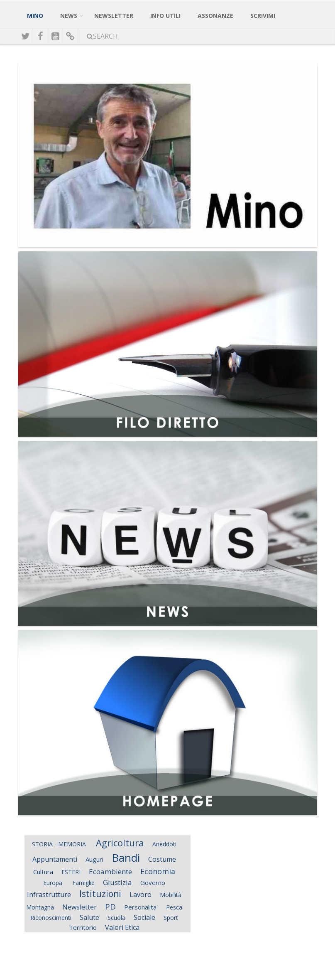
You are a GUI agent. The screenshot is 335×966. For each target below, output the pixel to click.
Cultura (43, 872)
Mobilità (170, 895)
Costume (162, 859)
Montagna (40, 907)
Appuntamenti (54, 859)
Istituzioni (100, 894)
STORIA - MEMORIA (60, 844)
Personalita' (141, 907)
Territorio (83, 927)
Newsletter (79, 907)
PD (110, 906)
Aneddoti (164, 844)
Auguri (94, 859)
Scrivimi (262, 16)
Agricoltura (120, 842)
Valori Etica (122, 927)
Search (102, 36)
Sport (171, 918)
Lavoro (141, 894)
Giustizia (117, 882)
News (68, 16)
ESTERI (71, 872)
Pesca (174, 907)
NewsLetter (113, 16)
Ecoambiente (110, 871)
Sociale (144, 917)
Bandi (126, 857)
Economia (157, 871)
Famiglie (83, 883)
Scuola (116, 917)
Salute (89, 917)
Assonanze (215, 16)
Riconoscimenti (50, 918)
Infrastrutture (49, 894)
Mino (35, 16)
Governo (152, 882)
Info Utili (165, 16)
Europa (53, 883)
